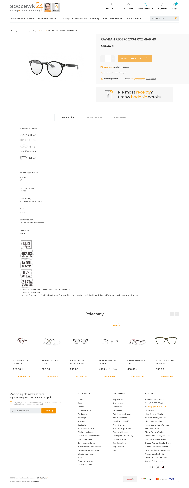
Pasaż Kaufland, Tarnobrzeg (157, 450)
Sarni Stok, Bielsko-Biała (155, 439)
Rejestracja (118, 403)
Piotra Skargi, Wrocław (154, 432)
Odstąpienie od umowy (123, 436)
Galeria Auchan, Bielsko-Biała (158, 443)
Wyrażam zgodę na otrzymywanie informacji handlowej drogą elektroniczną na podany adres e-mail (37, 403)
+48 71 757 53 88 (155, 403)
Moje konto (118, 399)
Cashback (109, 67)
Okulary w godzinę (85, 465)
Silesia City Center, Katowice (157, 436)
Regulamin (117, 410)
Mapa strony (118, 446)
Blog (80, 403)
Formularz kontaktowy (154, 399)
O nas (80, 399)
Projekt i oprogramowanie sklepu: (24, 481)
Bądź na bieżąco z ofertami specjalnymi (30, 396)
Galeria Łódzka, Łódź (154, 454)
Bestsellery (83, 425)
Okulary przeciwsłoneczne (73, 18)
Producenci (82, 414)
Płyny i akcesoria (85, 439)
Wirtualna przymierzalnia (88, 450)
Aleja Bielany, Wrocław (154, 414)
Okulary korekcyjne (47, 18)
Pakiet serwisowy (85, 461)
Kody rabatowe (119, 439)
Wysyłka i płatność (121, 421)
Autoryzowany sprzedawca (89, 446)
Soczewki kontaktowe (22, 18)
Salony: (151, 410)
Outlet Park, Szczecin (154, 461)
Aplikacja (81, 457)
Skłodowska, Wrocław (154, 428)
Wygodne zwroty (120, 425)
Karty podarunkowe (86, 443)
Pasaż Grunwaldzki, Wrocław (157, 425)
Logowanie (117, 407)
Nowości (81, 421)
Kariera (81, 407)
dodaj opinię (151, 79)
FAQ (114, 450)
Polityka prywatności (122, 414)
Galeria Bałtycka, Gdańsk (156, 457)
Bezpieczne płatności (122, 428)
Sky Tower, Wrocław (153, 421)
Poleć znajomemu (109, 79)
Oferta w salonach (113, 18)
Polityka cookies (120, 417)
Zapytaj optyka (119, 443)
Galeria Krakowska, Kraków (156, 446)
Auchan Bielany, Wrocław (155, 417)
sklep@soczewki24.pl (157, 406)
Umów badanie (133, 18)
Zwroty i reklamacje (121, 432)
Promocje (95, 18)
